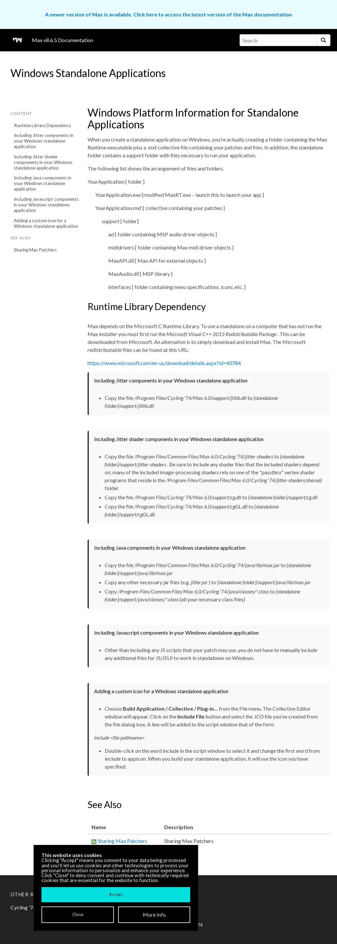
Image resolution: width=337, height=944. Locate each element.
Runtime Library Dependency (42, 125)
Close (77, 914)
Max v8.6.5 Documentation (62, 40)
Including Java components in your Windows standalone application (42, 183)
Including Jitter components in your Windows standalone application (43, 141)
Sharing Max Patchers (35, 249)
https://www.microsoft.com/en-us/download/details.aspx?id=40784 (164, 363)
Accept (116, 894)
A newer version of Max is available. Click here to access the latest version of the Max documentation (168, 14)
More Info (154, 914)
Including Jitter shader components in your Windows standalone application (43, 162)
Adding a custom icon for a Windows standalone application (46, 223)
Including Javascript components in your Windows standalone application (46, 205)
